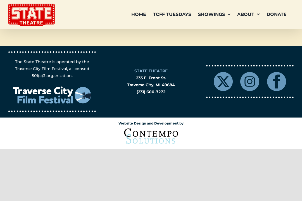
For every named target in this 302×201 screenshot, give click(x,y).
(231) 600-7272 (151, 91)
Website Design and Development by (151, 123)
